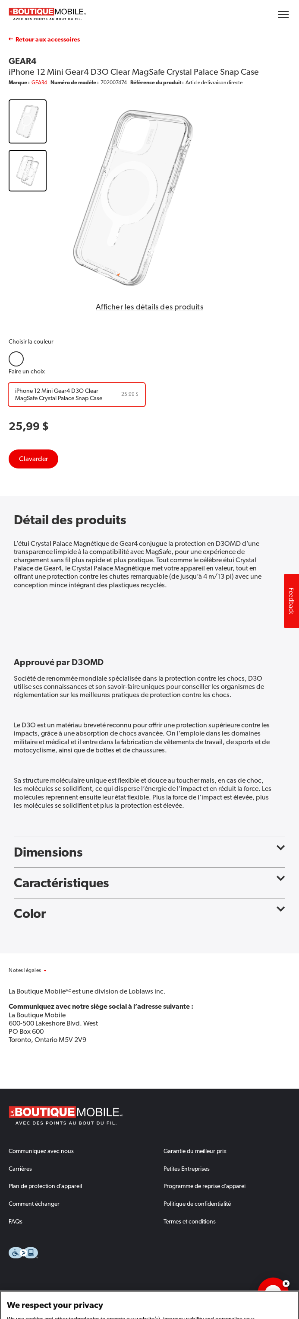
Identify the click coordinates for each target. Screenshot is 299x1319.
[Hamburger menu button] (283, 14)
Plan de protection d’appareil (45, 1185)
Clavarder (33, 459)
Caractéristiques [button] (149, 883)
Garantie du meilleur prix (195, 1150)
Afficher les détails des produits (149, 307)
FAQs (15, 1221)
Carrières (20, 1168)
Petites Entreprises (187, 1168)
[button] (37, 970)
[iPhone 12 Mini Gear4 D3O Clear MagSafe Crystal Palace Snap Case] (77, 394)
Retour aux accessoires (48, 39)
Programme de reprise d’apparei (204, 1185)
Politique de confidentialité (197, 1203)
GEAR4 (39, 83)
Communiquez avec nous (41, 1150)
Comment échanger (34, 1203)
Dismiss (286, 1283)
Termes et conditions (190, 1221)
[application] (273, 1293)
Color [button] (149, 913)
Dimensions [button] (149, 852)
